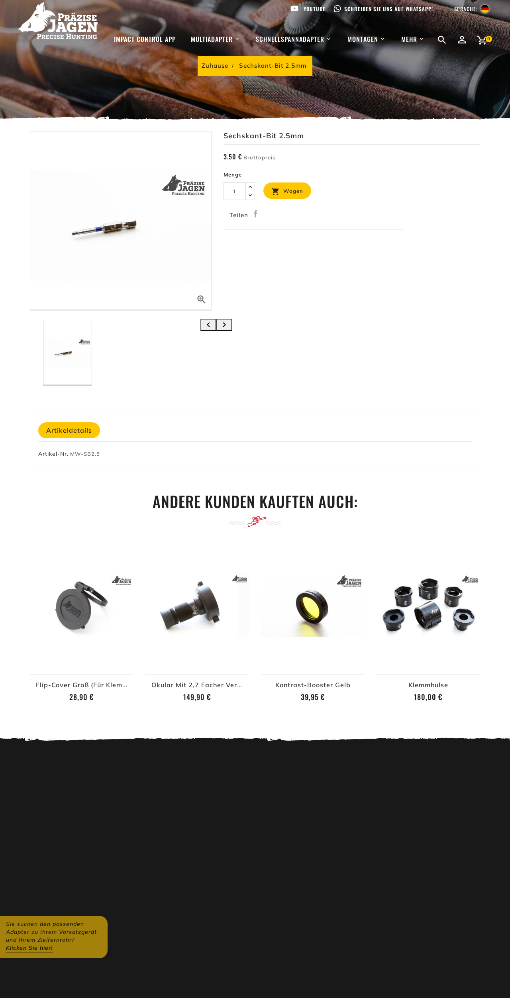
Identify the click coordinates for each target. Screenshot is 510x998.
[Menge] (235, 191)
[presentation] (208, 325)
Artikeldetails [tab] (69, 430)
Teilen (255, 214)
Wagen (287, 191)
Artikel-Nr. (53, 453)
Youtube (315, 9)
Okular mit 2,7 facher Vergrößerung (211, 685)
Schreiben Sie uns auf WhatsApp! (388, 9)
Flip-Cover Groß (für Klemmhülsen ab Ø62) (108, 685)
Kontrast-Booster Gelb (313, 685)
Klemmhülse (428, 685)
